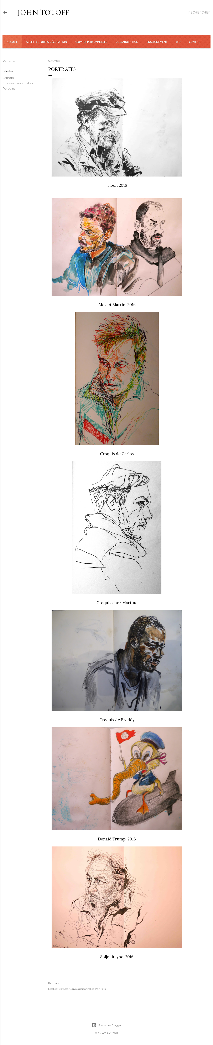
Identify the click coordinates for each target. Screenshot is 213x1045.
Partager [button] (8, 61)
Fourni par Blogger (106, 1025)
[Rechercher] (199, 12)
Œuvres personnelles (17, 83)
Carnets (8, 78)
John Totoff (43, 12)
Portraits (8, 89)
